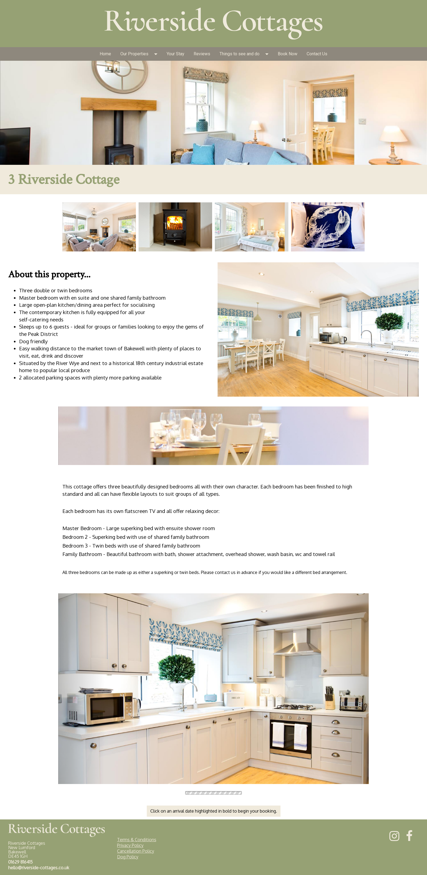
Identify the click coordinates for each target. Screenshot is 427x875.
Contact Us (317, 53)
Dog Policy (127, 856)
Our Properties (134, 53)
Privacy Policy (130, 845)
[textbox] (213, 75)
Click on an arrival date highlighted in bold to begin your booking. (213, 811)
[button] (157, 54)
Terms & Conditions (136, 839)
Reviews (202, 53)
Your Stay (175, 53)
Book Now (287, 53)
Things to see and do (239, 53)
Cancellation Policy (135, 851)
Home (105, 53)
